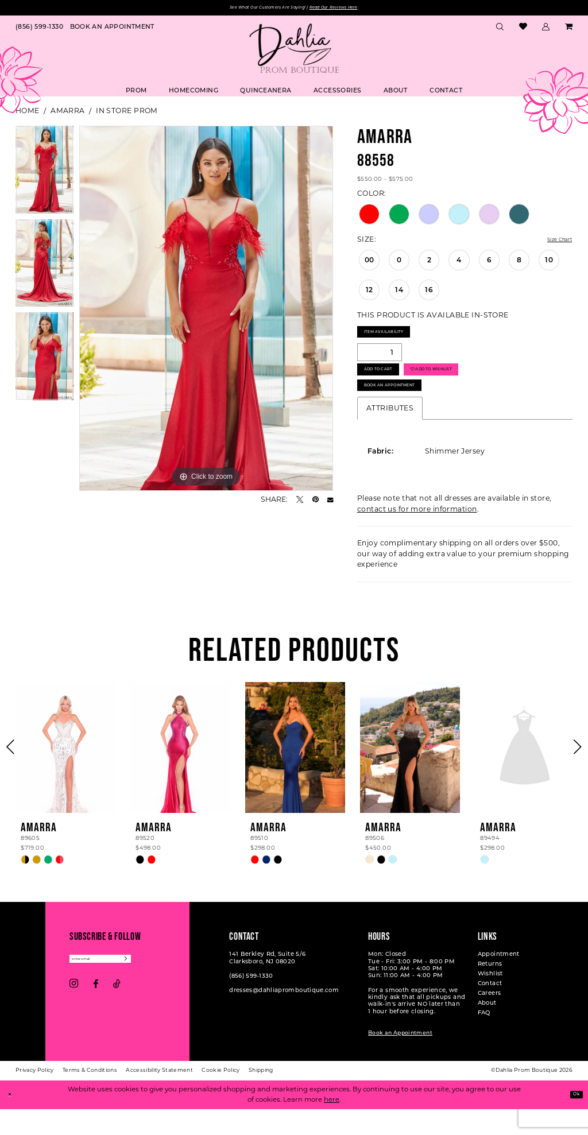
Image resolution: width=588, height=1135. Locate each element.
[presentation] (65, 775)
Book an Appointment (400, 1059)
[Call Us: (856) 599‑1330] (39, 29)
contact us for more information (417, 536)
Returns (490, 990)
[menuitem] (39, 29)
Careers (489, 1020)
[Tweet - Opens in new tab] (299, 501)
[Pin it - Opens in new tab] (315, 501)
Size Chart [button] (553, 242)
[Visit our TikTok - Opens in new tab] (117, 1015)
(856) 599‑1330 (251, 1002)
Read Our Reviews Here (355, 9)
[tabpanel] (45, 175)
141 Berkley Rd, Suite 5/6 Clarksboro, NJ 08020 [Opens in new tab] (267, 984)
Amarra (68, 113)
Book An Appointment (407, 409)
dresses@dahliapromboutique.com (284, 1017)
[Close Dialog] (12, 1121)
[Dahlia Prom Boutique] (294, 51)
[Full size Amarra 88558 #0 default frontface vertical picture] (206, 311)
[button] (546, 29)
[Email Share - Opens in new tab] (330, 502)
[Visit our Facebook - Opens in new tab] (95, 1015)
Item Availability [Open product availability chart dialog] (397, 338)
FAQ (484, 1039)
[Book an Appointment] (112, 29)
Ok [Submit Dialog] (573, 1120)
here (331, 1125)
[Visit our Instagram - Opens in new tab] (73, 1015)
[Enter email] (118, 988)
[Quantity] (379, 362)
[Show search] (500, 29)
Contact (490, 1010)
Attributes (389, 435)
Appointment (499, 981)
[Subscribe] (160, 988)
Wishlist (490, 1000)
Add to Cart (389, 385)
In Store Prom (127, 113)
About (487, 1029)
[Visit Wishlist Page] (523, 29)
